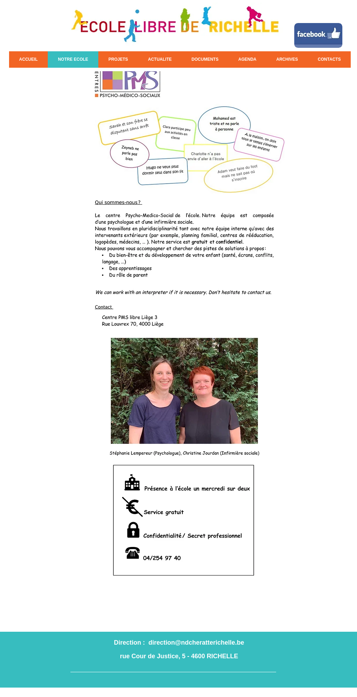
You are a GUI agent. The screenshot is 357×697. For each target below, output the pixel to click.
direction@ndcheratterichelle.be (196, 642)
